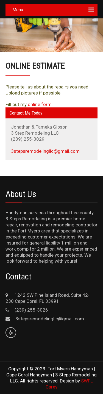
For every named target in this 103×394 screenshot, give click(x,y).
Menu (17, 9)
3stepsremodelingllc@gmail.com (45, 151)
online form (40, 104)
